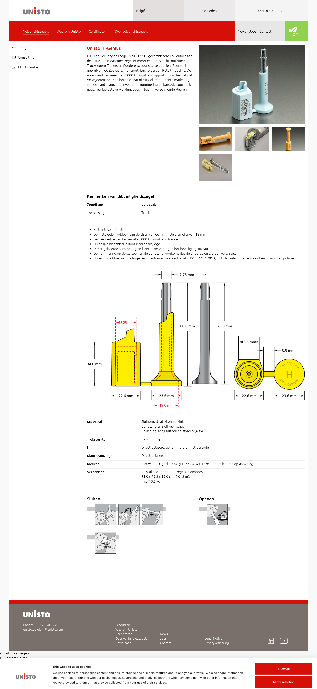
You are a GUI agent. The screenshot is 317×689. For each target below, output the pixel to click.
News (164, 633)
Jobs (163, 638)
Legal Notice (213, 638)
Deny (283, 678)
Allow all (284, 652)
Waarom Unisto (126, 629)
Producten (122, 624)
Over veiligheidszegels (131, 638)
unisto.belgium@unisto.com (43, 629)
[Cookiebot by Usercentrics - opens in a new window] (25, 681)
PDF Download (26, 67)
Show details (210, 678)
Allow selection (283, 665)
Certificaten (123, 633)
